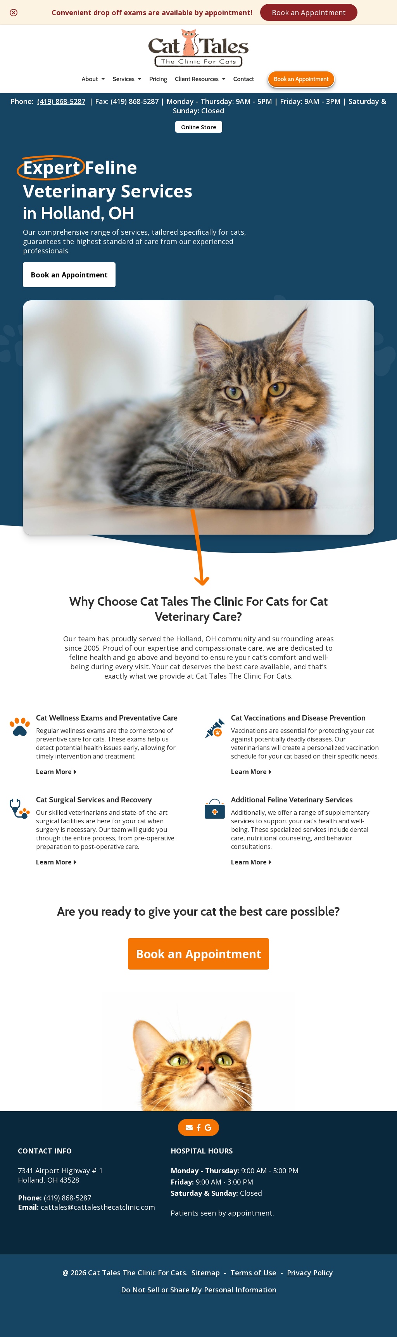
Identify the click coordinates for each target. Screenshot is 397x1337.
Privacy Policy (310, 1272)
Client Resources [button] (197, 79)
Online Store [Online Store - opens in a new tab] (198, 127)
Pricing (158, 79)
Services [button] (124, 79)
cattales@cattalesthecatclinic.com (86, 1207)
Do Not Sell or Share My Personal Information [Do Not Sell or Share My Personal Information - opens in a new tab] (198, 1289)
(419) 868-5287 (61, 101)
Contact (243, 79)
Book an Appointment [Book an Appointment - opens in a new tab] (69, 274)
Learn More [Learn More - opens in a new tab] (54, 771)
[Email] (189, 1127)
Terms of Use (253, 1272)
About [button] (89, 79)
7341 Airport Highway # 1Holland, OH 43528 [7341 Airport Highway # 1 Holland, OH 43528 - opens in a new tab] (60, 1175)
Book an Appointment (309, 12)
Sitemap (206, 1272)
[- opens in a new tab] (199, 1127)
